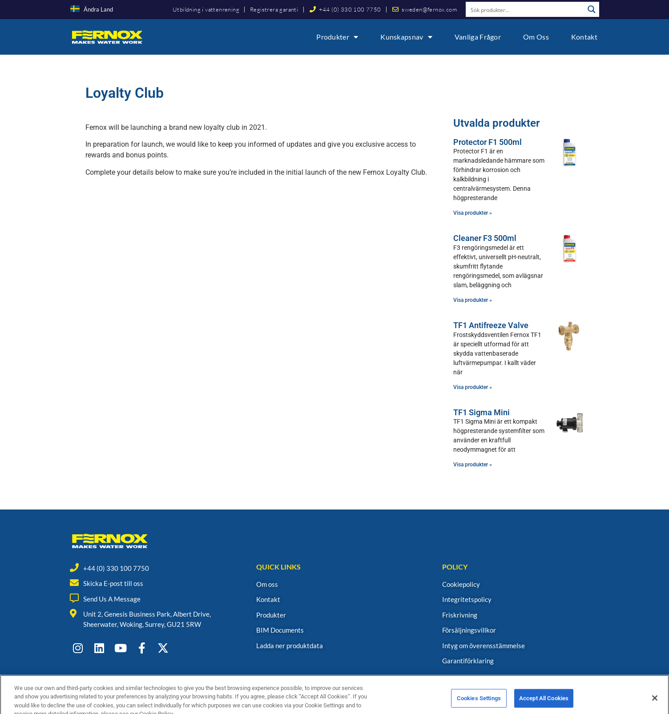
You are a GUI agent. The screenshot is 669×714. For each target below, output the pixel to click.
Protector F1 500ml (487, 142)
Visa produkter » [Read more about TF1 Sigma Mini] (472, 464)
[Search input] (525, 9)
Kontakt (584, 36)
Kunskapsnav (406, 37)
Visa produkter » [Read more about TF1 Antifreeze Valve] (472, 387)
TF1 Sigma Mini (481, 412)
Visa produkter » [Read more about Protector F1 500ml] (472, 213)
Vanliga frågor (478, 36)
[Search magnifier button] (591, 9)
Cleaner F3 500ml (484, 238)
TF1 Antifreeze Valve (490, 325)
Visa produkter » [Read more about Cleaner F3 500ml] (472, 300)
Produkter (337, 37)
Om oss (536, 36)
